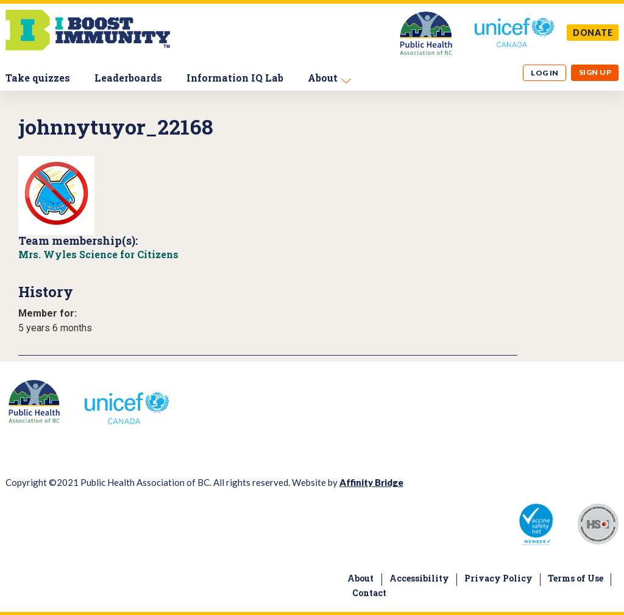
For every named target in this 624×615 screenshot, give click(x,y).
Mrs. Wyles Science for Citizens (98, 254)
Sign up (595, 72)
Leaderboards (128, 77)
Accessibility (419, 578)
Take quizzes (37, 77)
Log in (545, 72)
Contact (369, 593)
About (323, 77)
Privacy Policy (498, 578)
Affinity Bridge (371, 482)
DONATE (593, 32)
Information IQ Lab (234, 77)
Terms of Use (575, 578)
